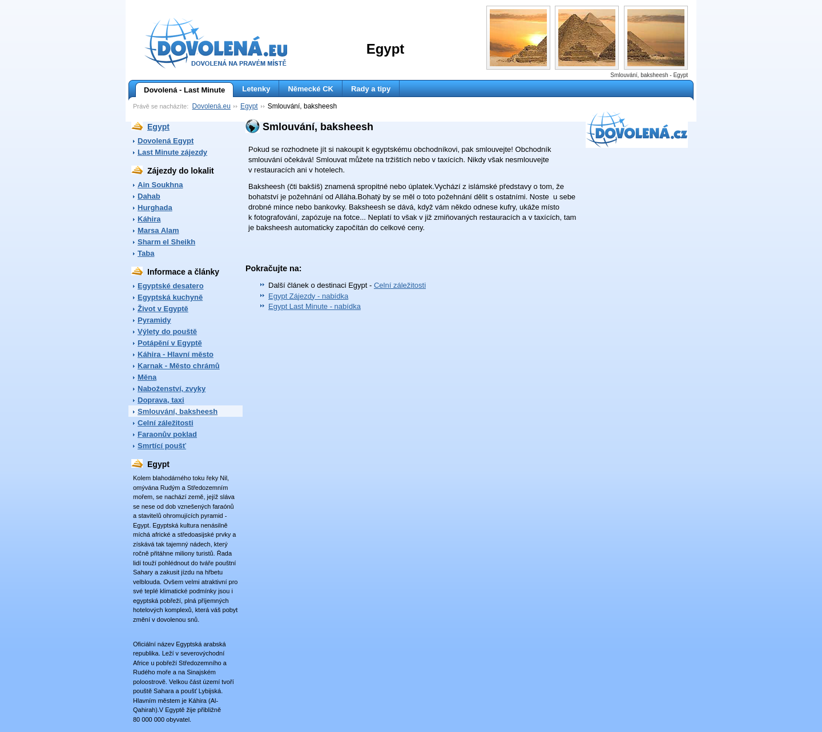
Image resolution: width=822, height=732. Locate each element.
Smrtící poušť (162, 445)
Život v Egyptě (163, 308)
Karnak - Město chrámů (179, 365)
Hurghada (155, 207)
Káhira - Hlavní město (175, 354)
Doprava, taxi (161, 400)
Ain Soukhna (160, 184)
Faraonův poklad (167, 434)
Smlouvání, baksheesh (177, 411)
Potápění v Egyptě (170, 343)
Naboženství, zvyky (172, 388)
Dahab (149, 196)
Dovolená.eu (211, 106)
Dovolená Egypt (166, 140)
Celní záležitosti (166, 423)
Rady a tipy (370, 89)
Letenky (256, 89)
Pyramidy (154, 320)
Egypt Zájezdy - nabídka (308, 296)
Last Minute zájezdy (172, 152)
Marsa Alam (158, 230)
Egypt (249, 106)
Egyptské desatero (171, 285)
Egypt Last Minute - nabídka (314, 306)
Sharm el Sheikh (166, 242)
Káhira (149, 219)
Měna (147, 377)
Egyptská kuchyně (170, 297)
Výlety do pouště (167, 331)
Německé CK (310, 89)
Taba (146, 253)
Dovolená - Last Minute (180, 90)
